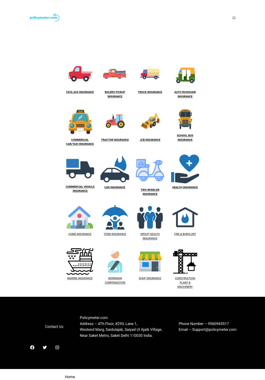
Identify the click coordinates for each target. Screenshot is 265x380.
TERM (108, 234)
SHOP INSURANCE (150, 278)
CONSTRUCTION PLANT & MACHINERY (185, 282)
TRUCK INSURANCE (150, 92)
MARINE (72, 278)
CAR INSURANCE (114, 187)
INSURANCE (84, 234)
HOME (72, 234)
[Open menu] (234, 17)
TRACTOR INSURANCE (115, 139)
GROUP (144, 234)
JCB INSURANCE (150, 139)
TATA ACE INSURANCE (80, 92)
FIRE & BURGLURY (185, 234)
